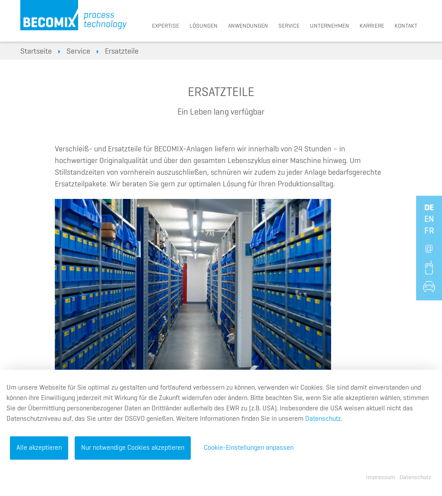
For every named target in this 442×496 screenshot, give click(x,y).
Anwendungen (248, 26)
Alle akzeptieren (39, 448)
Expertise (165, 26)
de (429, 207)
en (429, 218)
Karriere (372, 26)
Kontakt (406, 26)
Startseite (36, 51)
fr (429, 230)
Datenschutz (323, 419)
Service (289, 26)
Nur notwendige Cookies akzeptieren (132, 448)
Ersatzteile (122, 51)
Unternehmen (329, 26)
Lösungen (203, 26)
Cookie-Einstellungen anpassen (249, 448)
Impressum (380, 477)
